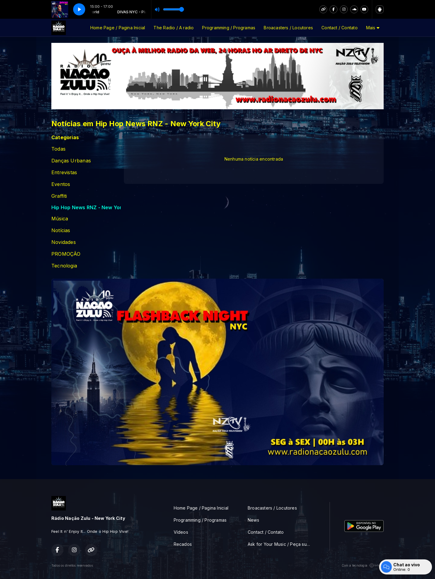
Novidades (63, 242)
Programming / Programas (228, 27)
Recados (183, 544)
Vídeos (181, 532)
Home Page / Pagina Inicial (117, 27)
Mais (372, 27)
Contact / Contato (339, 27)
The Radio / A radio (173, 27)
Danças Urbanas (71, 161)
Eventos (60, 184)
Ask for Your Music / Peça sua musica (281, 544)
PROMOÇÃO (66, 254)
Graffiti (59, 196)
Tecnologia (64, 266)
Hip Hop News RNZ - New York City (86, 207)
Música (59, 219)
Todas (58, 149)
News (253, 520)
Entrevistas (64, 172)
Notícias (60, 230)
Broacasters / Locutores (288, 27)
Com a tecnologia (363, 565)
